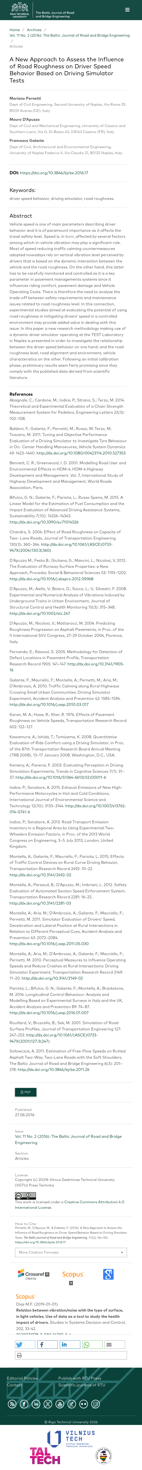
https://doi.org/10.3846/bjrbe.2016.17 (54, 173)
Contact (14, 1385)
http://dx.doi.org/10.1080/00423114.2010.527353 (81, 453)
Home (15, 30)
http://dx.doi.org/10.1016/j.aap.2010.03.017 (49, 705)
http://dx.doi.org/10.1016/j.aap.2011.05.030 (49, 944)
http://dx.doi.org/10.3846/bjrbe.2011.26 (53, 1070)
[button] (25, 1344)
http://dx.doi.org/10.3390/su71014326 (44, 522)
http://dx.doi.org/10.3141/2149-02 (52, 978)
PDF (27, 1092)
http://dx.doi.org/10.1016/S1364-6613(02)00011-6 (60, 777)
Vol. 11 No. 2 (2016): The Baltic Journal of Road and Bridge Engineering (70, 35)
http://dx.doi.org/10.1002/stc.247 (40, 614)
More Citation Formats (39, 1252)
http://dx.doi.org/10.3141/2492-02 (40, 875)
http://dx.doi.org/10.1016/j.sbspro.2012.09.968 (51, 579)
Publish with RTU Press (79, 1378)
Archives (34, 30)
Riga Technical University (73, 1422)
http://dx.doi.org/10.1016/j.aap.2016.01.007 (49, 1013)
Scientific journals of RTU (81, 1385)
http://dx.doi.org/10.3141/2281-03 (40, 903)
